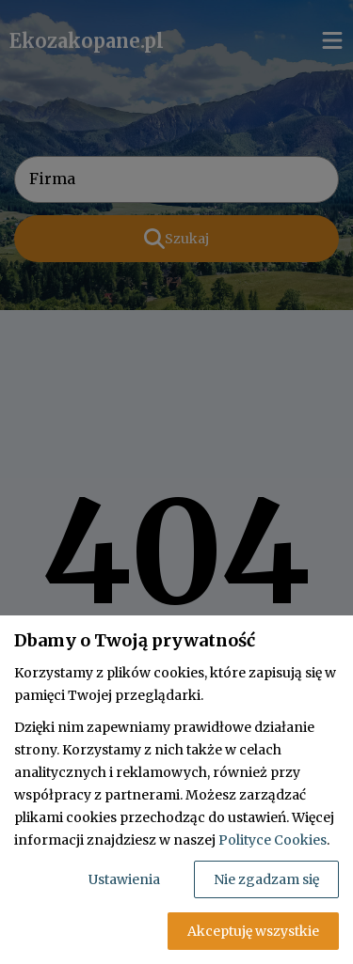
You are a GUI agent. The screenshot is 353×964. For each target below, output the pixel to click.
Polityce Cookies (272, 840)
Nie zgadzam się (266, 879)
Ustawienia (124, 879)
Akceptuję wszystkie (253, 931)
